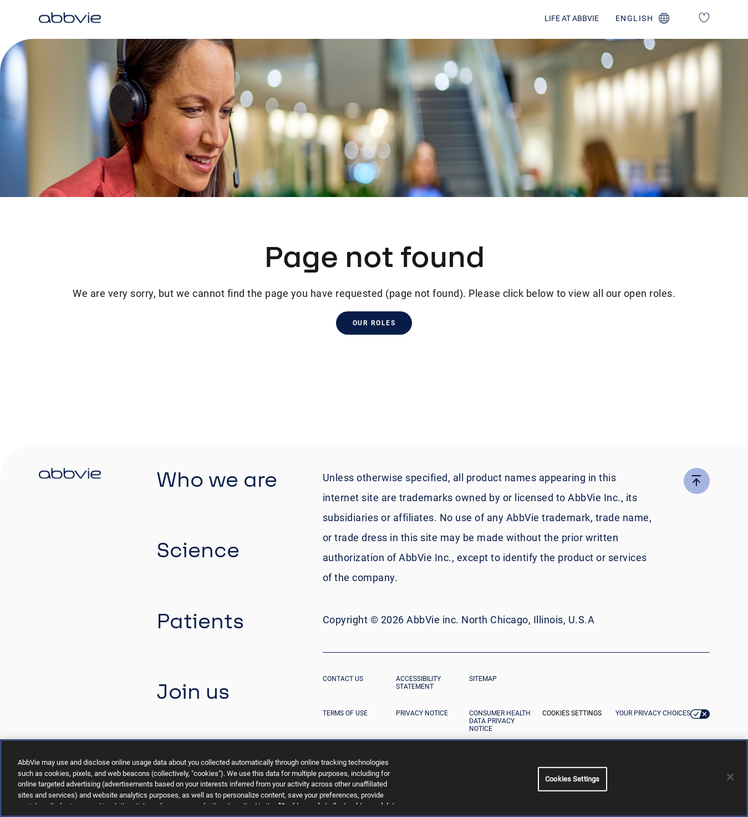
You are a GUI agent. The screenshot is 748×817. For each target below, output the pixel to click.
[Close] (730, 777)
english (634, 18)
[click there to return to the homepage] (70, 475)
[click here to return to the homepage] (70, 19)
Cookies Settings (572, 713)
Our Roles (374, 323)
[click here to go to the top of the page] (697, 481)
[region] (374, 778)
